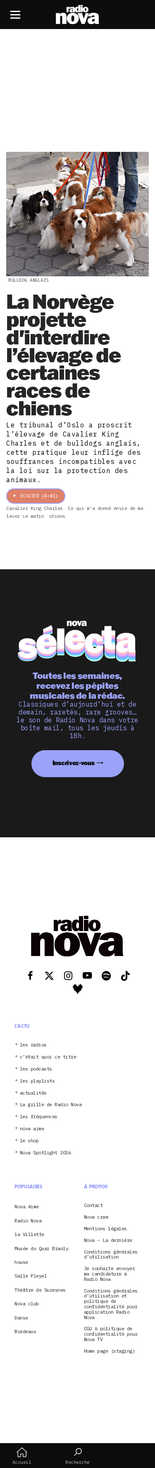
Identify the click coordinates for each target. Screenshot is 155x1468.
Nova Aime (26, 1206)
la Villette (29, 1234)
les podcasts (36, 1069)
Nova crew (96, 1217)
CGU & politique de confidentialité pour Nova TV (111, 1334)
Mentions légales (105, 1228)
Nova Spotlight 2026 (45, 1153)
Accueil (21, 1456)
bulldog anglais (28, 280)
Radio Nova (27, 1220)
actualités (33, 1093)
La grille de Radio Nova (51, 1104)
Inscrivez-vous (73, 763)
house (21, 1262)
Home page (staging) (109, 1351)
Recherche (77, 1456)
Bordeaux (25, 1331)
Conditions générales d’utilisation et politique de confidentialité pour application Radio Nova (111, 1304)
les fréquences (38, 1116)
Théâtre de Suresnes (40, 1290)
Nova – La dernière (108, 1240)
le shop (29, 1141)
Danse (21, 1317)
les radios (33, 1045)
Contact (93, 1205)
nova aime (32, 1128)
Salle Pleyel (30, 1276)
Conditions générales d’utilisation (111, 1254)
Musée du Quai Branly (41, 1248)
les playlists (37, 1081)
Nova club (26, 1303)
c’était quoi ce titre (48, 1057)
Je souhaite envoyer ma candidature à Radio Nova (109, 1274)
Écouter (36, 496)
